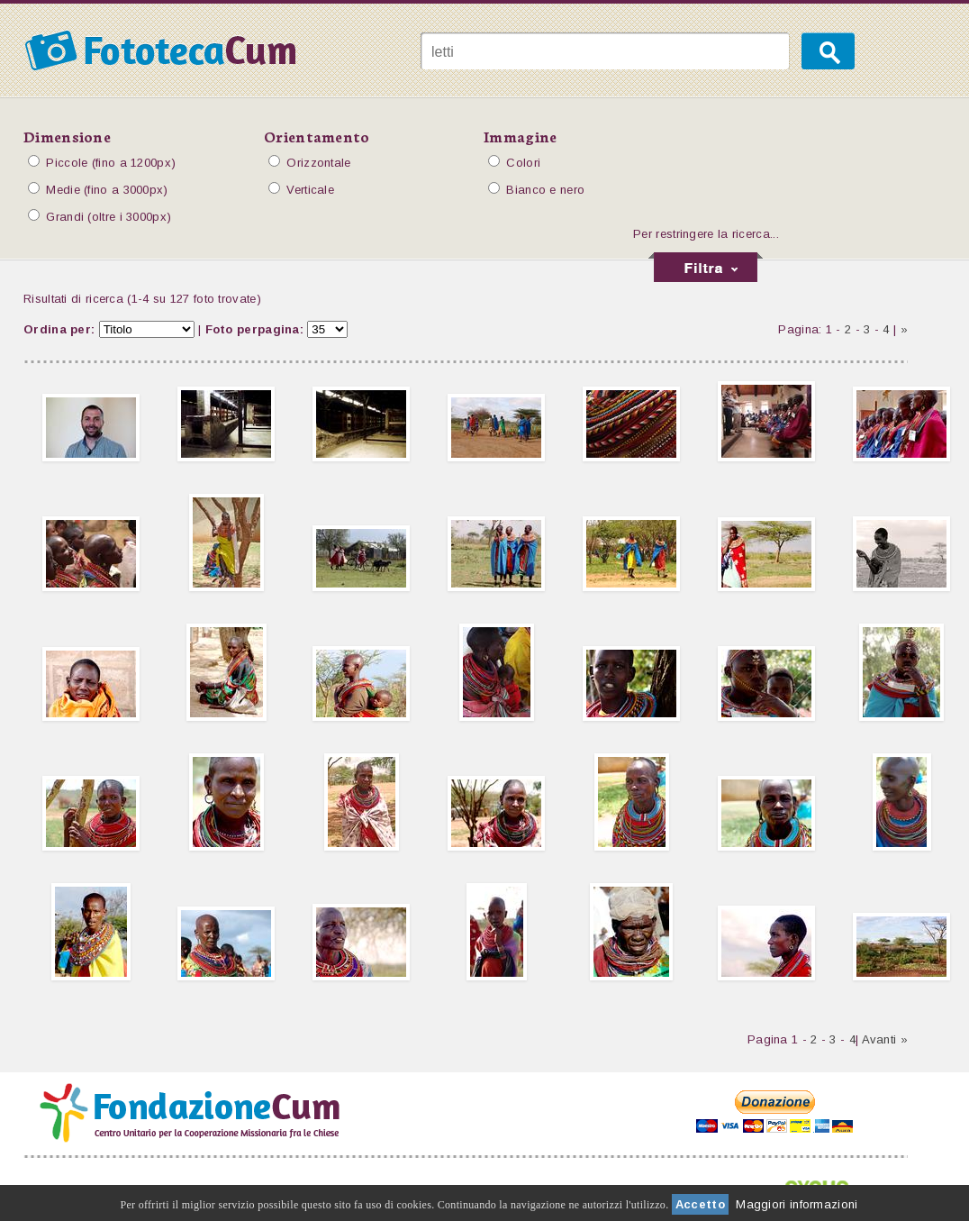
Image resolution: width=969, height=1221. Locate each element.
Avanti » (885, 1039)
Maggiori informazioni (796, 1204)
